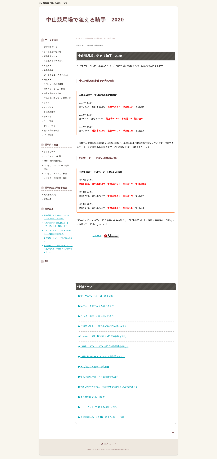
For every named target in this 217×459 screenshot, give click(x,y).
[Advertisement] (126, 259)
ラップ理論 (48, 121)
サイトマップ (110, 444)
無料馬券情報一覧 (51, 130)
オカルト (47, 117)
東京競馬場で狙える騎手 (92, 397)
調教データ (48, 79)
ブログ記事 (48, 135)
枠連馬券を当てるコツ (53, 61)
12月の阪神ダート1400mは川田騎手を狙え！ (102, 356)
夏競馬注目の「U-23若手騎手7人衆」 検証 (102, 417)
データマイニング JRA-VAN (56, 75)
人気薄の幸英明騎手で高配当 (94, 366)
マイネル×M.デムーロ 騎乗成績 (96, 296)
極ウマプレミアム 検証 (54, 89)
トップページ (80, 38)
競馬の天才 (48, 199)
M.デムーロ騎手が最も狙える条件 (97, 306)
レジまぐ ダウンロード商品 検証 (57, 167)
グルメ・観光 (49, 126)
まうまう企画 (49, 151)
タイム (47, 103)
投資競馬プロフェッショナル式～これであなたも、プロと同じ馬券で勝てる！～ (58, 249)
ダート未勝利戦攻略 (52, 52)
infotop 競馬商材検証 (53, 161)
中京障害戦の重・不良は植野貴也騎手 (99, 377)
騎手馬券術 (89, 38)
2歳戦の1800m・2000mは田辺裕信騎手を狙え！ (104, 346)
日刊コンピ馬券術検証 (53, 84)
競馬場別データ (50, 56)
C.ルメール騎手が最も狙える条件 (97, 316)
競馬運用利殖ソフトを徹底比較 (57, 98)
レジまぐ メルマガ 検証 (55, 173)
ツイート (97, 235)
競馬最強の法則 (50, 194)
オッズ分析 (48, 107)
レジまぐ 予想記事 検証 (55, 178)
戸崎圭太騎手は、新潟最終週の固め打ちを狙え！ (104, 326)
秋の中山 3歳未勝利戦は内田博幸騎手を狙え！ (104, 336)
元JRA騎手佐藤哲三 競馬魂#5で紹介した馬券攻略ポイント (110, 387)
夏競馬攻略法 (49, 112)
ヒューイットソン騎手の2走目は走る (98, 407)
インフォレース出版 (52, 156)
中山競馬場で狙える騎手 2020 (53, 3)
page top (173, 433)
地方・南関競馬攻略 (52, 93)
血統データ (48, 65)
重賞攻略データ (50, 47)
